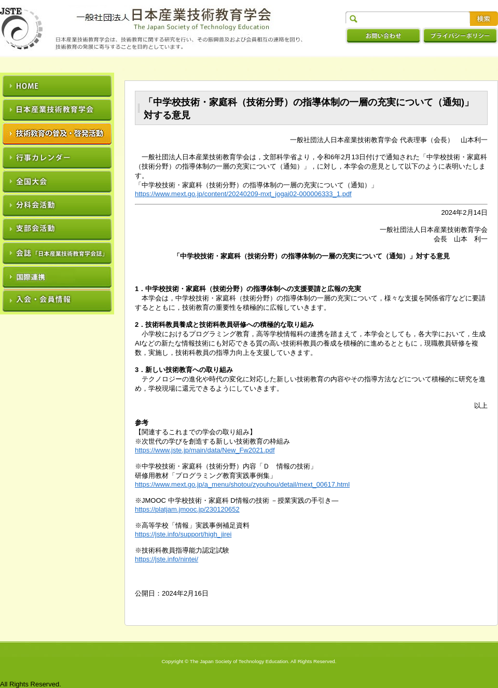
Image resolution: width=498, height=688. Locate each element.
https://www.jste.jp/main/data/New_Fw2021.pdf (205, 450)
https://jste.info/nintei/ (166, 559)
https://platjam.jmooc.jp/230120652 (187, 509)
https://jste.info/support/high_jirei (183, 534)
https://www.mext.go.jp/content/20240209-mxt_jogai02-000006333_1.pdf (243, 194)
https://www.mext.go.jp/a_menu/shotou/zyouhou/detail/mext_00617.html (242, 484)
